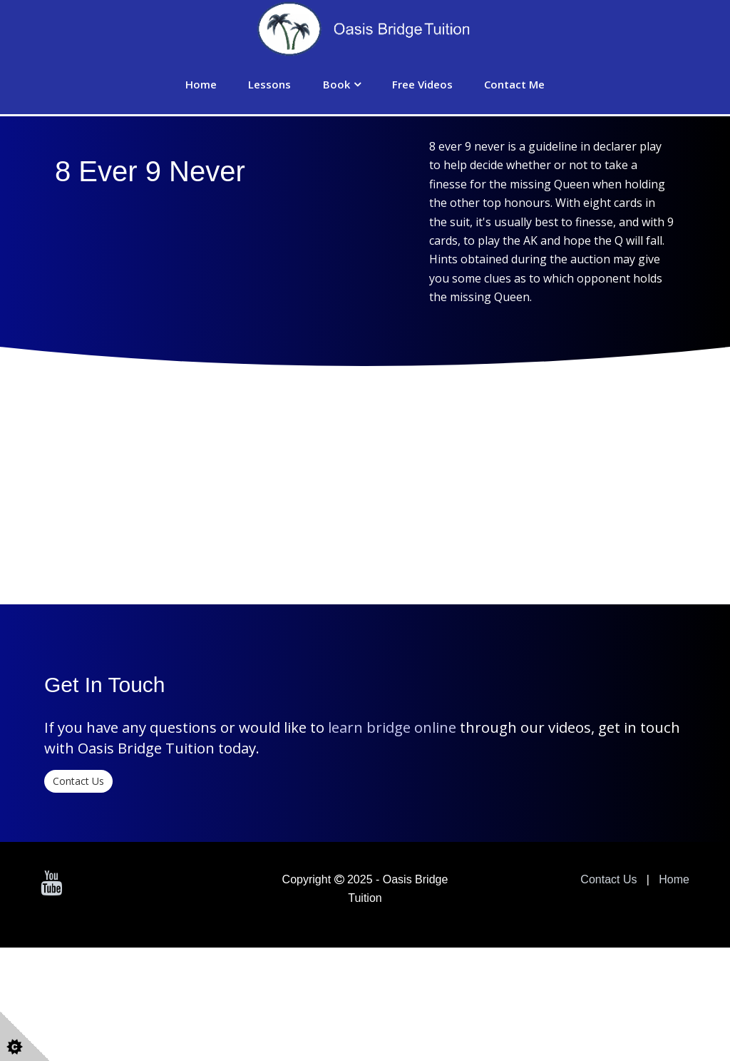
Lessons (269, 84)
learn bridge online (392, 841)
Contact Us (78, 894)
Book (336, 84)
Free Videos (422, 84)
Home (201, 84)
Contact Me (514, 84)
